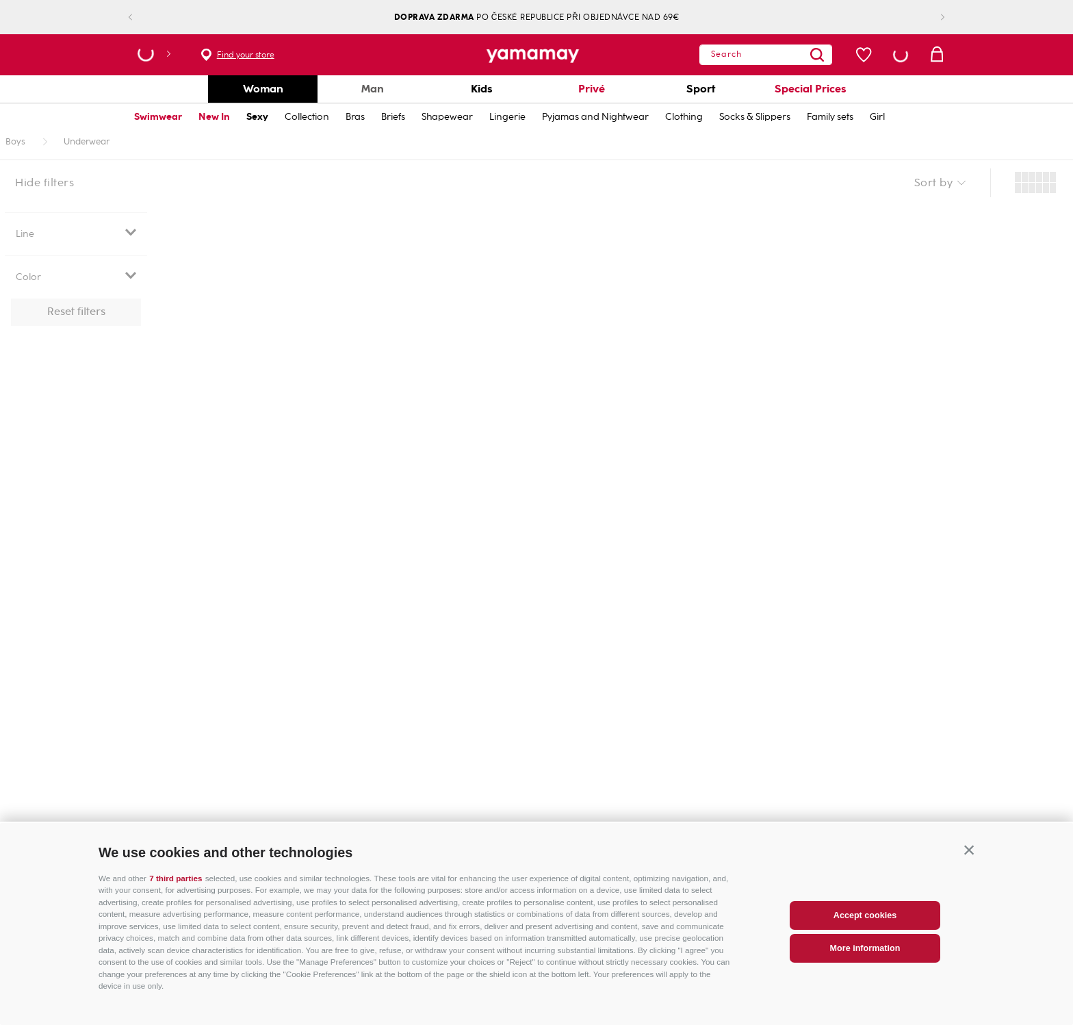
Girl (877, 117)
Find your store (245, 55)
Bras (355, 117)
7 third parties (175, 887)
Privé (591, 88)
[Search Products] (798, 55)
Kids (482, 88)
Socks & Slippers (754, 117)
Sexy (257, 117)
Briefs (393, 117)
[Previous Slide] (141, 17)
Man (372, 88)
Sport (700, 88)
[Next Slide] (931, 17)
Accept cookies (864, 924)
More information (865, 957)
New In (214, 117)
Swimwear (158, 117)
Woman (263, 88)
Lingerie (507, 117)
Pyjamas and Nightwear (595, 117)
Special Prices (810, 88)
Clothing (684, 117)
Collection (307, 117)
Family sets (830, 117)
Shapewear (447, 117)
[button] (969, 859)
